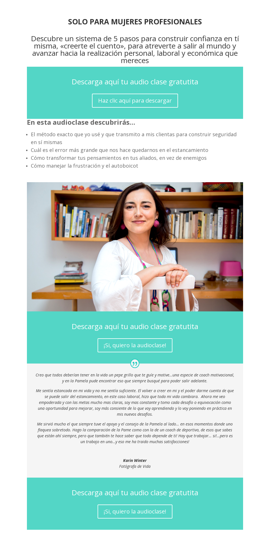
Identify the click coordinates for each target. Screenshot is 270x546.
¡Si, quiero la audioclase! (135, 345)
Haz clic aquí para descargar (135, 100)
